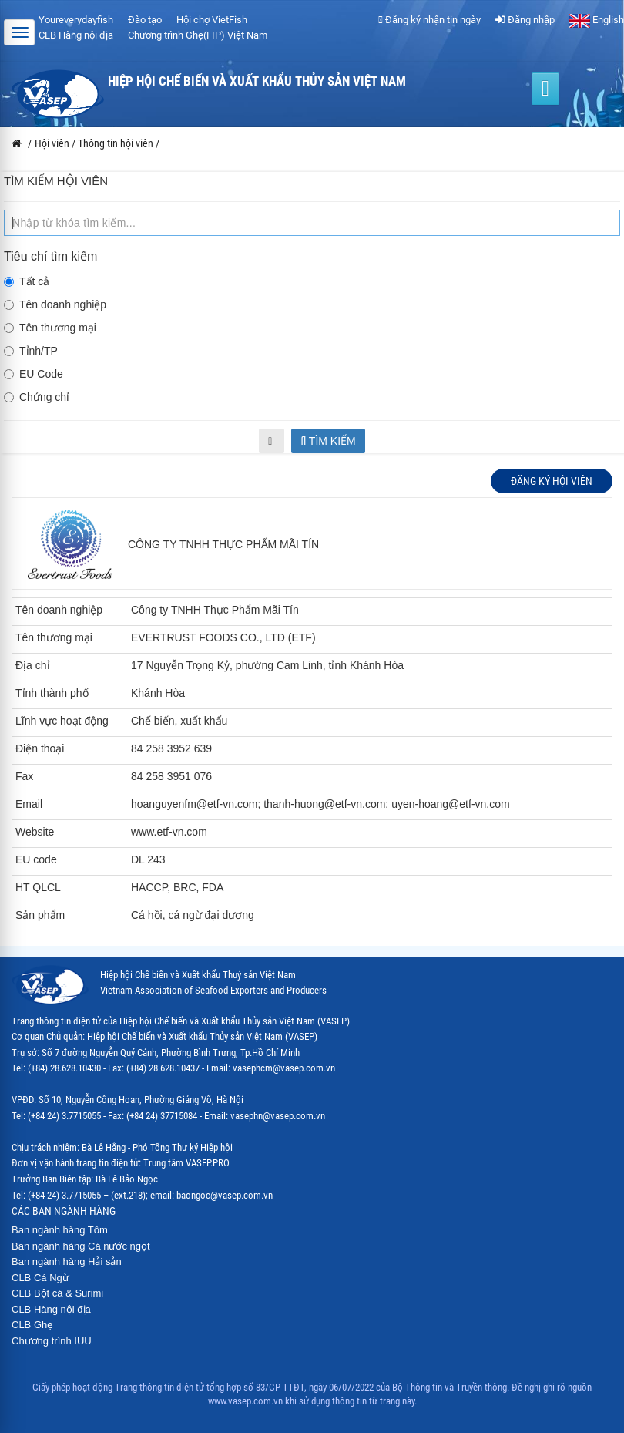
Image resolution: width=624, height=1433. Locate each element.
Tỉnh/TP (31, 351)
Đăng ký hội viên (551, 481)
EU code (36, 859)
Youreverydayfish (76, 19)
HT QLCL (38, 887)
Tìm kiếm (328, 441)
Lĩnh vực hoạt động (62, 721)
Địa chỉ (32, 665)
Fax (24, 776)
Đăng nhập (525, 19)
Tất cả (26, 281)
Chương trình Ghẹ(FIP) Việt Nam (197, 35)
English (596, 19)
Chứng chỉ (36, 397)
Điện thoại (39, 748)
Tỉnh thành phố (52, 693)
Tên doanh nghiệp (55, 304)
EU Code (33, 374)
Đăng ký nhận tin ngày (429, 19)
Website (34, 832)
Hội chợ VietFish (211, 19)
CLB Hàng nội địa (76, 35)
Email (28, 804)
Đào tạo (145, 19)
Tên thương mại (50, 327)
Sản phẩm (40, 915)
